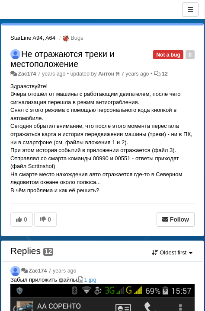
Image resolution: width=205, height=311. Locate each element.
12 (165, 74)
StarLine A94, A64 (32, 38)
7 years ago (62, 271)
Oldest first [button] (172, 252)
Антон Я (109, 74)
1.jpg (90, 279)
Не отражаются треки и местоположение (62, 59)
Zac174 (27, 74)
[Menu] (190, 9)
